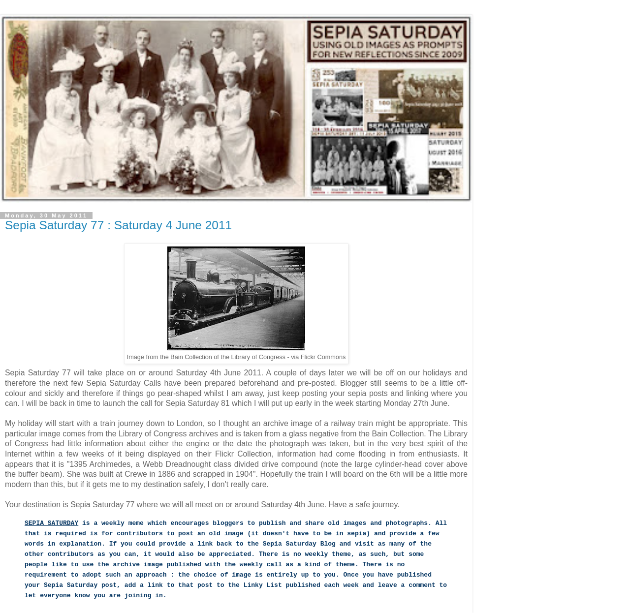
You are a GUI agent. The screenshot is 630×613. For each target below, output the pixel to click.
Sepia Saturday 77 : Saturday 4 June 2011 (118, 225)
